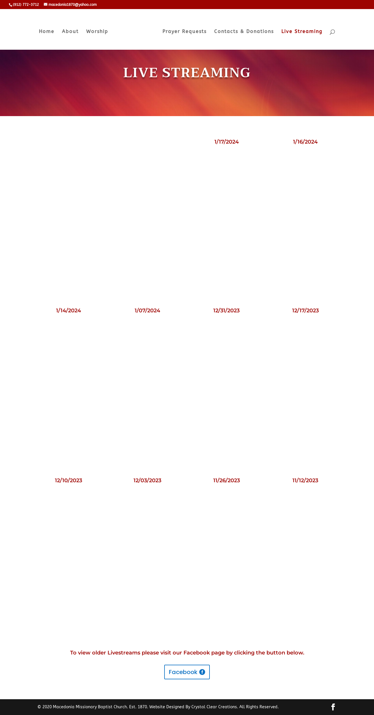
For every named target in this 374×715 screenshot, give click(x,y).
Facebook (183, 672)
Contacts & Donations (244, 32)
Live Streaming (301, 32)
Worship (97, 32)
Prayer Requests (184, 32)
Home (46, 32)
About (70, 32)
